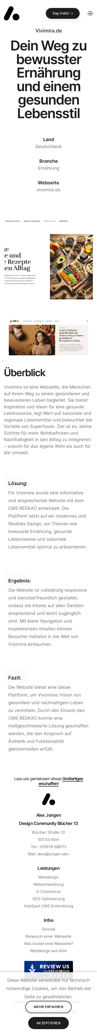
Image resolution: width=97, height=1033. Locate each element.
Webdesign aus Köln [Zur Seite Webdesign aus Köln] (48, 950)
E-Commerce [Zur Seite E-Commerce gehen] (48, 891)
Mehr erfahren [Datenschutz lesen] (49, 1007)
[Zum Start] (48, 799)
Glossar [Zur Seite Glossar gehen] (49, 929)
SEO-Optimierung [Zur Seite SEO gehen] (48, 898)
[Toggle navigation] (90, 13)
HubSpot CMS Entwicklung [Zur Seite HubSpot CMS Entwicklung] (48, 905)
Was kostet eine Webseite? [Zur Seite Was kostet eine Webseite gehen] (48, 943)
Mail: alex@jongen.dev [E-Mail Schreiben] (48, 853)
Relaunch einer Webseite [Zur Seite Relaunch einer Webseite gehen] (48, 936)
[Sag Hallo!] (63, 13)
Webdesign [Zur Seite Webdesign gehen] (48, 877)
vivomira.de (48, 189)
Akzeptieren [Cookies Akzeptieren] (48, 1023)
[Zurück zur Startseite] (11, 13)
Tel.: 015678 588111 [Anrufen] (48, 846)
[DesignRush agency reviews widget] (48, 970)
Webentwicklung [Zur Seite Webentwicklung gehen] (48, 884)
